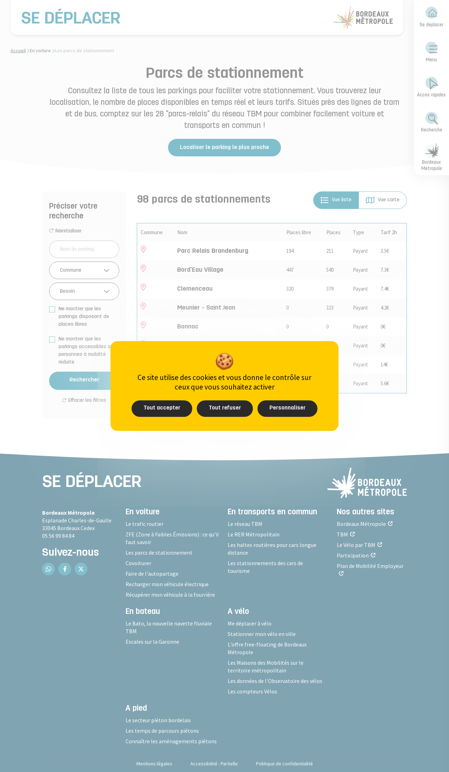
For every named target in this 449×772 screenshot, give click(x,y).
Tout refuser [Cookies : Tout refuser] (225, 408)
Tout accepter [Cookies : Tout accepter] (161, 408)
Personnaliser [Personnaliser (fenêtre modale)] (287, 408)
